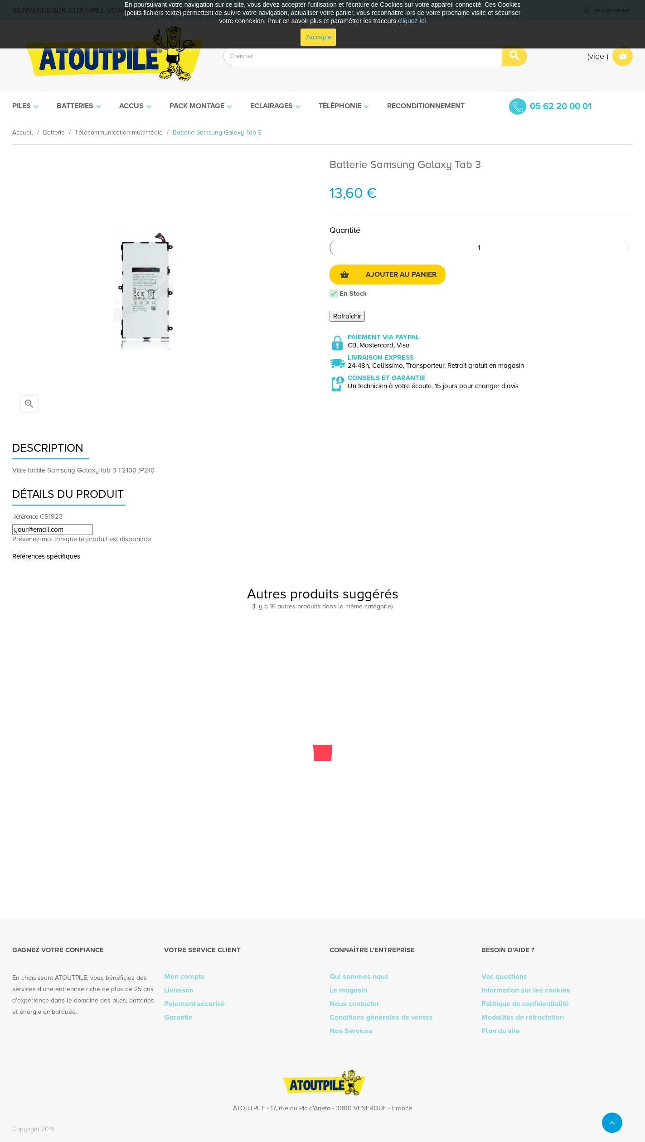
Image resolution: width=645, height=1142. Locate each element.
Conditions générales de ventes (381, 1017)
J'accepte (318, 37)
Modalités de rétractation (522, 1017)
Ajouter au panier (388, 274)
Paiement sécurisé (194, 1003)
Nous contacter (354, 1003)
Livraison (179, 990)
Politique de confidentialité (525, 1003)
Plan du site (500, 1031)
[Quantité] (479, 247)
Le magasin (348, 990)
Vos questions (504, 976)
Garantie (178, 1017)
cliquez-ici (412, 20)
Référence (25, 516)
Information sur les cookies (525, 990)
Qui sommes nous (359, 976)
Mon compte (184, 976)
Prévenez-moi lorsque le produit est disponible (81, 539)
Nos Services (351, 1031)
